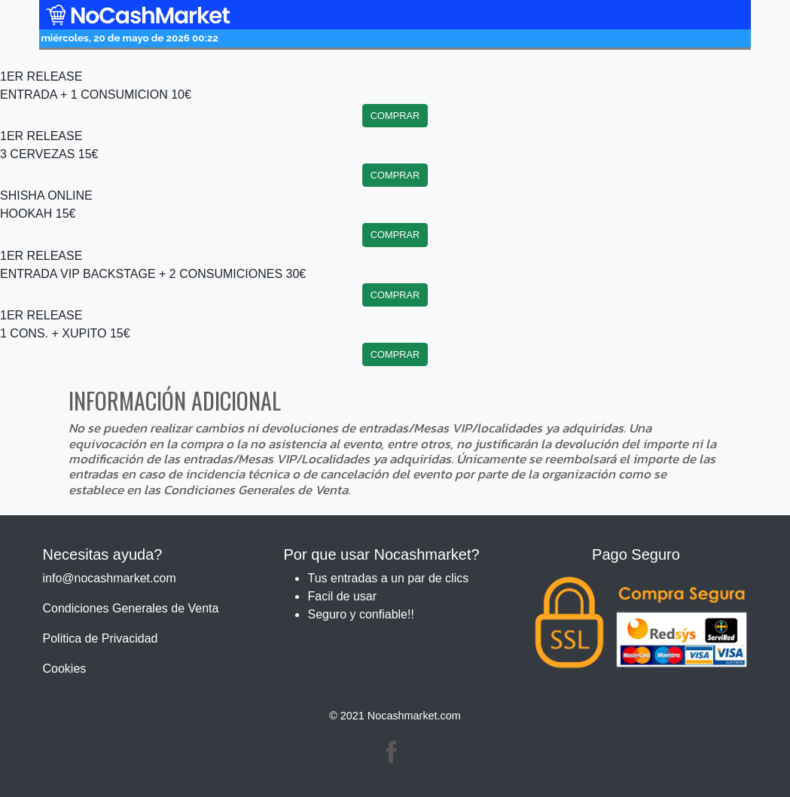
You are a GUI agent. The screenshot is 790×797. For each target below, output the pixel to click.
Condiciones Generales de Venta (131, 608)
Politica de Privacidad (100, 638)
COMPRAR (395, 115)
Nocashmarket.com (414, 716)
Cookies (65, 668)
